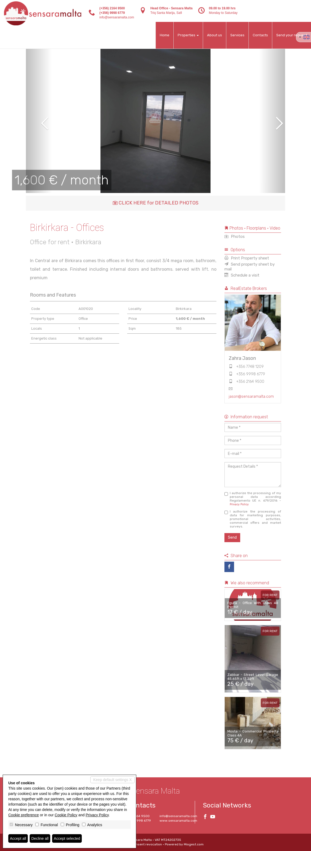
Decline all (40, 838)
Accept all (18, 838)
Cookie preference (23, 815)
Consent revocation (147, 844)
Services (237, 35)
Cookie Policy (66, 815)
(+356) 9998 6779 (112, 13)
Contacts (260, 35)
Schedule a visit (241, 275)
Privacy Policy (239, 504)
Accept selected (67, 838)
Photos (234, 236)
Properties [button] (188, 35)
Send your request (291, 35)
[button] (39, 119)
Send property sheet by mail (249, 266)
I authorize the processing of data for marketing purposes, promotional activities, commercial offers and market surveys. (252, 519)
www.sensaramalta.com (178, 820)
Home (164, 35)
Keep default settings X (112, 780)
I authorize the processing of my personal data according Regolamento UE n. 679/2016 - (252, 498)
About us (214, 35)
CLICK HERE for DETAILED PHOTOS (156, 203)
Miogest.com (194, 844)
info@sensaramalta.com (116, 17)
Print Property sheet (246, 258)
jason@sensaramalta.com (251, 396)
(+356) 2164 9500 (112, 8)
